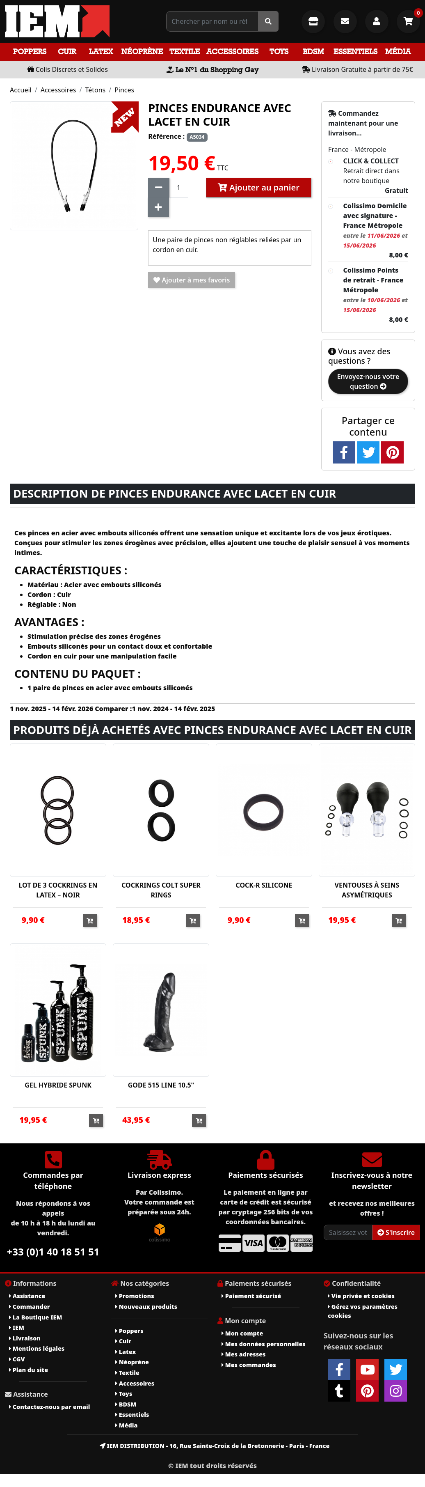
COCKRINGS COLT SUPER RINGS (161, 890)
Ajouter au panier (258, 187)
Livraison (25, 1338)
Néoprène (142, 51)
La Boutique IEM (35, 1317)
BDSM (313, 51)
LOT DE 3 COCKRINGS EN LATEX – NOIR (57, 890)
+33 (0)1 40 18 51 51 (53, 1251)
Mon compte (242, 1333)
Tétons (95, 89)
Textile (184, 51)
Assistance (27, 1296)
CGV (17, 1359)
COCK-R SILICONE (263, 885)
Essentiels (355, 51)
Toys (279, 51)
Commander (29, 1306)
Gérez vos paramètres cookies (363, 1311)
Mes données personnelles (264, 1344)
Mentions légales (36, 1348)
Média (398, 51)
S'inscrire (396, 1232)
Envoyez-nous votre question (368, 381)
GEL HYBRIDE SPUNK (58, 1085)
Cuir (67, 51)
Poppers (29, 51)
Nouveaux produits (146, 1306)
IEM (16, 1327)
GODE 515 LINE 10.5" (161, 1085)
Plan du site (28, 1370)
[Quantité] (178, 187)
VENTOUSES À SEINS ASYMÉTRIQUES (367, 890)
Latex (101, 51)
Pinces (124, 89)
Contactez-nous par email (49, 1407)
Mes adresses (244, 1354)
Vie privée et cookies (361, 1296)
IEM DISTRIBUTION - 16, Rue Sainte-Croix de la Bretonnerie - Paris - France (215, 1446)
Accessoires (232, 51)
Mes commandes (249, 1365)
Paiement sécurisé (251, 1296)
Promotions (134, 1296)
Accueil (21, 89)
